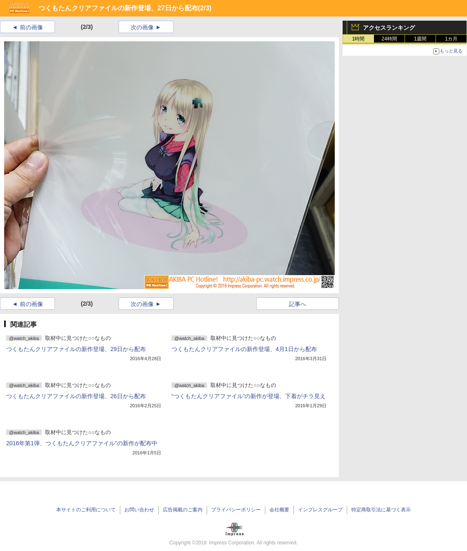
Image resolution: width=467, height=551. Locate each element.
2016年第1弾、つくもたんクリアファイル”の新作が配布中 (81, 443)
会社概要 (279, 510)
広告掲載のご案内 (183, 510)
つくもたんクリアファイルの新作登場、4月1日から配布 (244, 349)
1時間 (358, 39)
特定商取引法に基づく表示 (381, 510)
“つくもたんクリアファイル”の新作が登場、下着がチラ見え (249, 396)
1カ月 (451, 39)
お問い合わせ (139, 510)
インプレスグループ (320, 510)
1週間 (420, 39)
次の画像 (142, 27)
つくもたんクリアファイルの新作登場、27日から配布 (118, 8)
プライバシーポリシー (236, 510)
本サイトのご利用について (86, 510)
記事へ (297, 304)
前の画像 (31, 27)
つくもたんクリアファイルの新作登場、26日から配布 (76, 396)
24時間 (389, 39)
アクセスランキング (389, 27)
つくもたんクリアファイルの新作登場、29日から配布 (76, 349)
